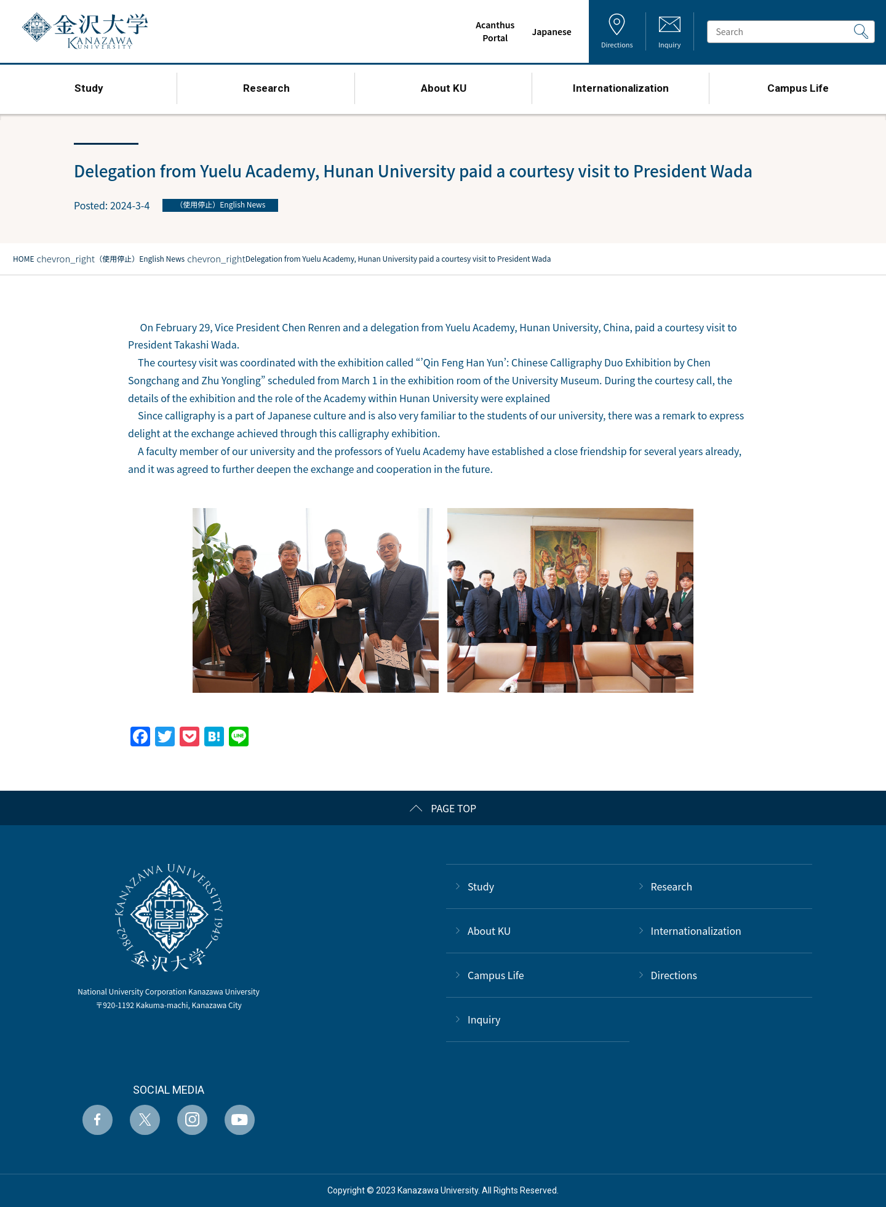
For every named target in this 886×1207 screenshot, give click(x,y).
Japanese (549, 31)
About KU (489, 930)
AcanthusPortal (492, 31)
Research (672, 886)
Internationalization (696, 930)
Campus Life (496, 974)
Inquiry (484, 1019)
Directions (674, 974)
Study (481, 886)
